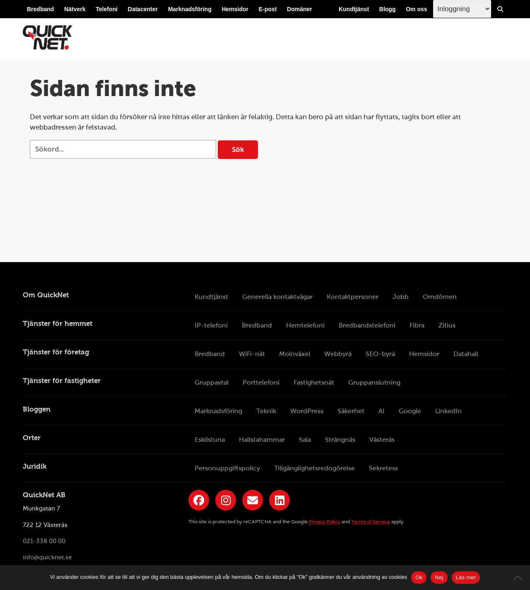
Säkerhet (350, 410)
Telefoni (107, 9)
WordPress (306, 410)
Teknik (266, 410)
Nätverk (74, 9)
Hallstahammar (262, 439)
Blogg (387, 9)
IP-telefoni (211, 325)
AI (381, 410)
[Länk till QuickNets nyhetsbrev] (252, 500)
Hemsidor (235, 9)
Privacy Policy (324, 522)
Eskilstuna (210, 439)
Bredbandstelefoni (367, 325)
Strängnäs (340, 439)
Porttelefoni (261, 382)
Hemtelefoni (305, 325)
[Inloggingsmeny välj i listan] (462, 9)
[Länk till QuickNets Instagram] (225, 500)
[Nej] (520, 577)
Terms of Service (370, 522)
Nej (439, 577)
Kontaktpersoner (352, 296)
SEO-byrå (380, 353)
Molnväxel (294, 353)
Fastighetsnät (314, 382)
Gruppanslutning (374, 382)
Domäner (299, 9)
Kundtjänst (354, 9)
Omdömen (440, 296)
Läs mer (466, 577)
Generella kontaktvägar (277, 296)
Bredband (40, 9)
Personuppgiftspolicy (227, 468)
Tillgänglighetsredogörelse (314, 468)
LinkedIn (448, 410)
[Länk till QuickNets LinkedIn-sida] (279, 500)
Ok (418, 577)
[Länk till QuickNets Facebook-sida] (198, 500)
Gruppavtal (212, 382)
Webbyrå (338, 353)
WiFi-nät (252, 353)
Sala (305, 439)
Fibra (417, 325)
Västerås (382, 439)
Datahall (465, 353)
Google (410, 410)
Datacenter (143, 9)
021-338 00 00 (44, 541)
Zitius (446, 325)
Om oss (416, 9)
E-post (268, 9)
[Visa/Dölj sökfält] (500, 9)
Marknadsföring (190, 9)
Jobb (401, 296)
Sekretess (383, 468)
